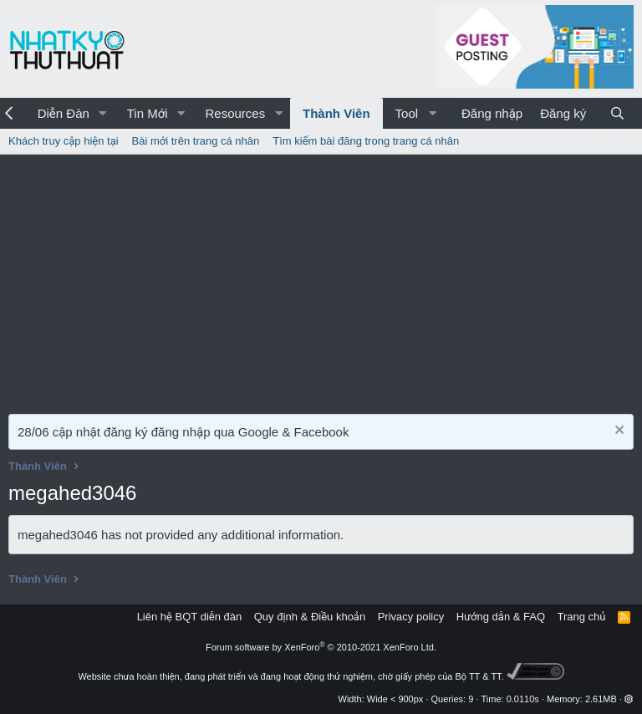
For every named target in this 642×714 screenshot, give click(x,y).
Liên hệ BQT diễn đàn (189, 616)
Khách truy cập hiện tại (63, 141)
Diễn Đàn (63, 113)
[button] (103, 113)
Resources (235, 113)
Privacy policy (411, 616)
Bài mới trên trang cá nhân (196, 141)
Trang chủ (582, 616)
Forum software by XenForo (321, 647)
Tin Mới (147, 113)
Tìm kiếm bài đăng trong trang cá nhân (366, 141)
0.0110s (523, 699)
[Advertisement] (321, 280)
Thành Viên (336, 113)
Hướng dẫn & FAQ (500, 616)
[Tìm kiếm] (617, 113)
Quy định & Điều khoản (309, 616)
